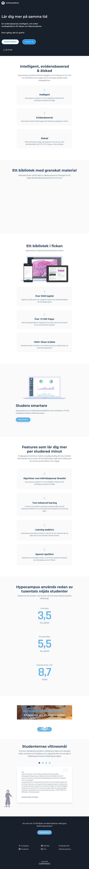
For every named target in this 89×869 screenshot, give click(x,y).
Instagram (24, 846)
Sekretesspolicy (65, 849)
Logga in (29, 42)
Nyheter (45, 846)
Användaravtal (64, 846)
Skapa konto (10, 42)
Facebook (24, 849)
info (43, 849)
